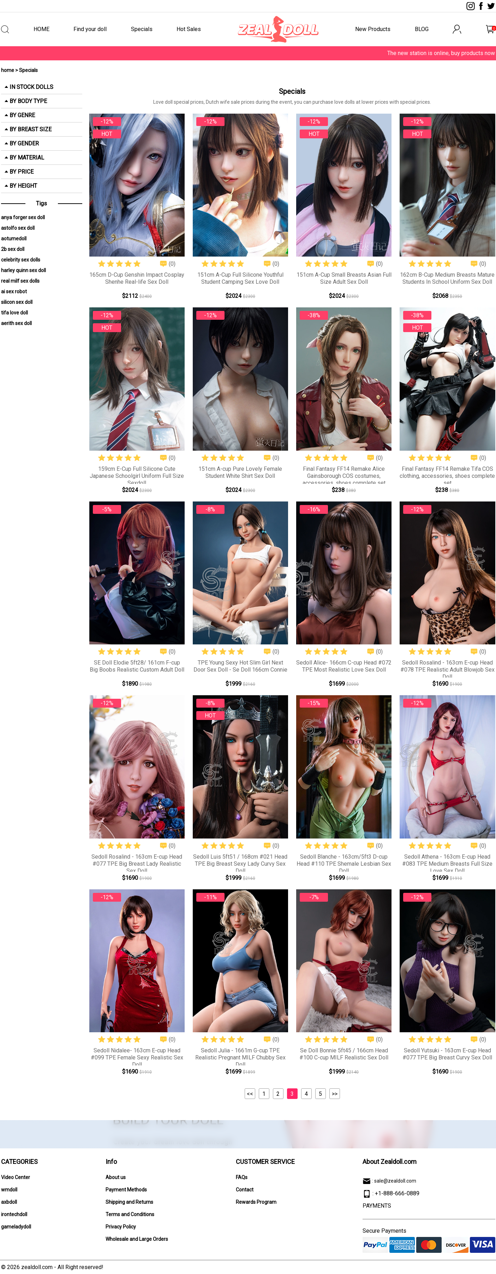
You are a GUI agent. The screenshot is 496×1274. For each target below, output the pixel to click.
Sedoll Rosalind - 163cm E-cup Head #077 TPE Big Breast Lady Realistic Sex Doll (136, 863)
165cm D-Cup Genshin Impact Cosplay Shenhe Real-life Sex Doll (136, 278)
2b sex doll (12, 249)
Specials (142, 29)
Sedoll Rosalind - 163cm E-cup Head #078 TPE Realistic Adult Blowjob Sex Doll (447, 669)
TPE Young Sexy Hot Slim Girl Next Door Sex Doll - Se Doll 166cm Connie (240, 666)
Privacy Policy (121, 1227)
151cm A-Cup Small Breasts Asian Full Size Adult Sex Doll (344, 278)
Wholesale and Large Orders (137, 1239)
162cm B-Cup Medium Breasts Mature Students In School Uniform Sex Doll (447, 278)
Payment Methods (126, 1189)
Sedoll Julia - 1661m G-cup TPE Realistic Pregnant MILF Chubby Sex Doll (240, 1057)
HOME (41, 29)
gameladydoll (16, 1227)
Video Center (15, 1177)
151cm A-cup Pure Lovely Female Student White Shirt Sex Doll (240, 472)
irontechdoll (14, 1214)
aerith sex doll (16, 323)
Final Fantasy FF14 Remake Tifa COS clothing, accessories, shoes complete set (447, 475)
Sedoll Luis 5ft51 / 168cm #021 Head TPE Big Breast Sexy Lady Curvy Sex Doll (240, 863)
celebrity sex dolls (20, 260)
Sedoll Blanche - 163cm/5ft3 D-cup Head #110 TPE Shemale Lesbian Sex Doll (344, 863)
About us (116, 1177)
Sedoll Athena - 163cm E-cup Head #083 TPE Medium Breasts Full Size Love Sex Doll (447, 863)
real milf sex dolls (20, 281)
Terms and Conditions (130, 1214)
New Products (372, 29)
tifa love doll (14, 313)
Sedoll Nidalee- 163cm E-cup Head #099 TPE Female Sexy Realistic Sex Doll (137, 1057)
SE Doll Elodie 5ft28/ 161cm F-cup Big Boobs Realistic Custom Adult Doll (137, 666)
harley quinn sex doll (23, 270)
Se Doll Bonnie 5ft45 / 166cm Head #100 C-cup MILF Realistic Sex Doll (343, 1054)
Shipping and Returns (129, 1202)
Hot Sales (189, 29)
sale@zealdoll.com (395, 1181)
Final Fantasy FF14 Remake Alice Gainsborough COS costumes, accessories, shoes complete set (344, 475)
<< (250, 1093)
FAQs (241, 1177)
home (7, 70)
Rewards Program (256, 1202)
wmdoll (9, 1189)
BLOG (422, 29)
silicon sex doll (16, 302)
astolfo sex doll (18, 228)
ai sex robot (14, 291)
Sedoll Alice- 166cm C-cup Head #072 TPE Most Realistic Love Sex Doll (344, 666)
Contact (244, 1189)
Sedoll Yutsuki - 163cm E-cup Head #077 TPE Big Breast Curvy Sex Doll (447, 1054)
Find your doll (90, 29)
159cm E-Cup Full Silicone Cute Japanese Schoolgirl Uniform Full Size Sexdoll (137, 475)
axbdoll (9, 1202)
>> (334, 1093)
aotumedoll (13, 238)
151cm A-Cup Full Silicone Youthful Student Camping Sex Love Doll (240, 278)
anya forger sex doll (23, 217)
